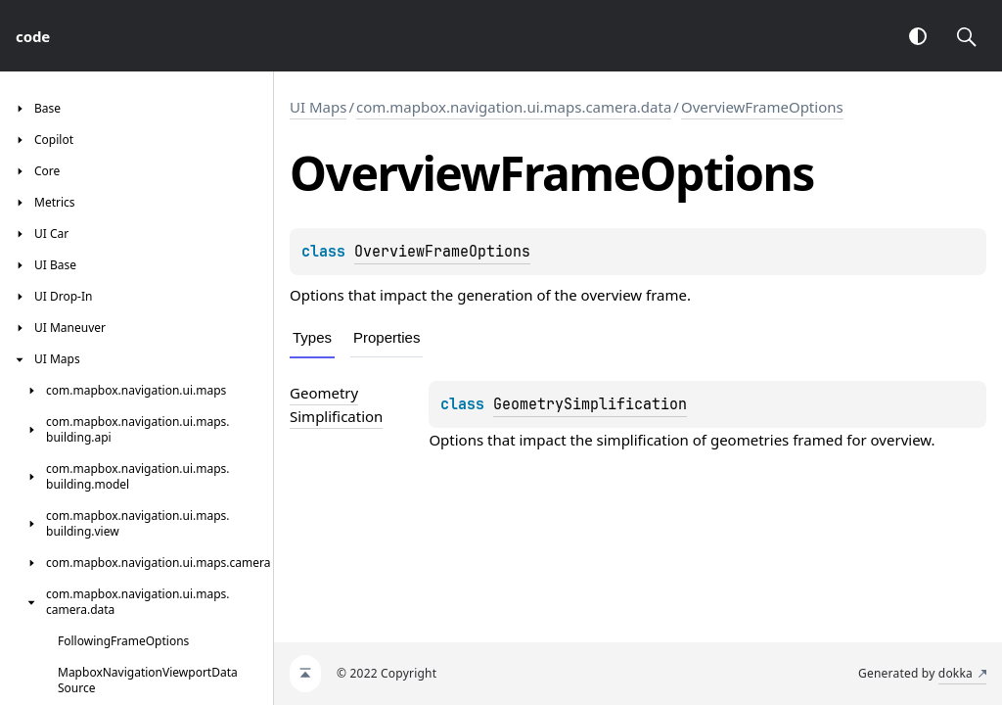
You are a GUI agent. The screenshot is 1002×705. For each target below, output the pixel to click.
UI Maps (318, 107)
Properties (386, 337)
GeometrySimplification (590, 404)
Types (312, 337)
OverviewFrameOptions (762, 107)
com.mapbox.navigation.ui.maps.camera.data (513, 107)
